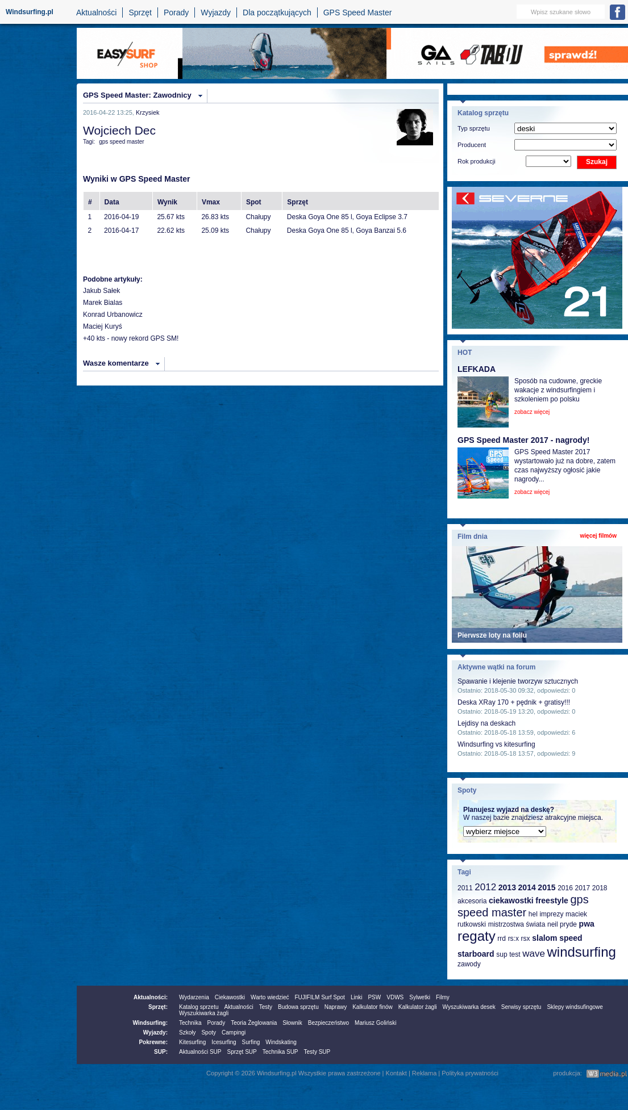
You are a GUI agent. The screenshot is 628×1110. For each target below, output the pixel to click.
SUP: (161, 1052)
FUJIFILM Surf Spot (320, 997)
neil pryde (562, 924)
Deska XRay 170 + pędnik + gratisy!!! (514, 702)
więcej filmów (598, 536)
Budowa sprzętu (298, 1007)
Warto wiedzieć (270, 997)
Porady (176, 12)
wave (533, 953)
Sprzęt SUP (241, 1052)
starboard (476, 953)
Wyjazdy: (155, 1032)
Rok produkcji (477, 161)
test (514, 954)
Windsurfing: (150, 1023)
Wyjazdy (216, 12)
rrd (501, 939)
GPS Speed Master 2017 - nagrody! (523, 440)
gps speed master (121, 142)
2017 (582, 888)
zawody (469, 964)
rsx (525, 939)
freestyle (551, 900)
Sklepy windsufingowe (574, 1007)
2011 (465, 888)
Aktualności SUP (200, 1052)
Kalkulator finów (372, 1007)
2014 (527, 887)
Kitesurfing (192, 1042)
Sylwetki (419, 997)
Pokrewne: (153, 1042)
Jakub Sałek (101, 291)
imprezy (551, 914)
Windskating (280, 1042)
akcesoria (472, 901)
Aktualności (96, 12)
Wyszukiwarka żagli (203, 1013)
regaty (477, 936)
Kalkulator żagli (417, 1007)
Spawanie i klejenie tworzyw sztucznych (518, 681)
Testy (265, 1007)
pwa (586, 923)
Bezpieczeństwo (328, 1023)
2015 (546, 887)
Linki (357, 997)
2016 (565, 888)
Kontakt (396, 1073)
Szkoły (187, 1032)
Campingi (234, 1032)
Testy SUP (317, 1052)
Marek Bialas (102, 303)
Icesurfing (223, 1042)
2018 (600, 888)
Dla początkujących (277, 12)
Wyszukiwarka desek (469, 1007)
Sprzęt (139, 12)
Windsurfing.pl (29, 12)
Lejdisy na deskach (486, 723)
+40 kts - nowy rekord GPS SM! (130, 338)
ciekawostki (511, 900)
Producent (472, 144)
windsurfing (581, 952)
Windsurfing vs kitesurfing (496, 744)
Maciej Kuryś (102, 326)
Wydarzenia (194, 997)
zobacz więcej (532, 412)
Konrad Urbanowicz (113, 315)
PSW (374, 997)
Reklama (424, 1073)
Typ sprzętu (474, 128)
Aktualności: (151, 997)
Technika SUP (280, 1052)
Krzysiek (148, 112)
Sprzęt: (158, 1007)
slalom (544, 938)
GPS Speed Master (357, 12)
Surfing (251, 1042)
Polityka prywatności (470, 1073)
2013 (507, 887)
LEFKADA (477, 369)
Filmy (443, 997)
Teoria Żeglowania (254, 1023)
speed (570, 938)
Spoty (208, 1032)
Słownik (292, 1023)
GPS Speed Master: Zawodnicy (137, 95)
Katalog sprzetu (199, 1007)
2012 (485, 887)
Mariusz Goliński (375, 1023)
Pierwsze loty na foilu (492, 635)
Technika (190, 1023)
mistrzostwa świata (517, 924)
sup (501, 954)
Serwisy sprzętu (521, 1007)
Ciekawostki (230, 997)
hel (533, 914)
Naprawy (336, 1007)
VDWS (395, 997)
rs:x (513, 939)
